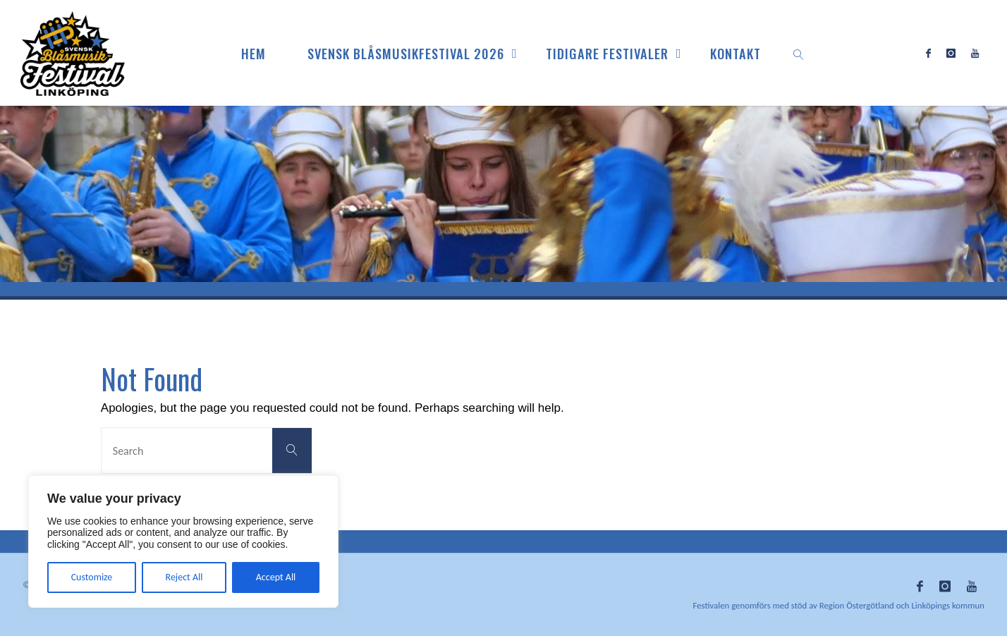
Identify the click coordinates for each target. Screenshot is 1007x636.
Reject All (184, 577)
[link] (798, 53)
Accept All (276, 577)
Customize (92, 577)
